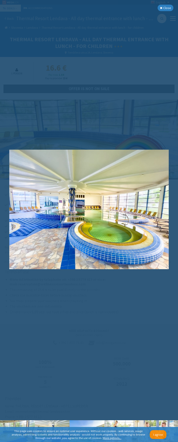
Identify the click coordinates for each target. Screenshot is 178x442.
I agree (158, 435)
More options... (112, 438)
